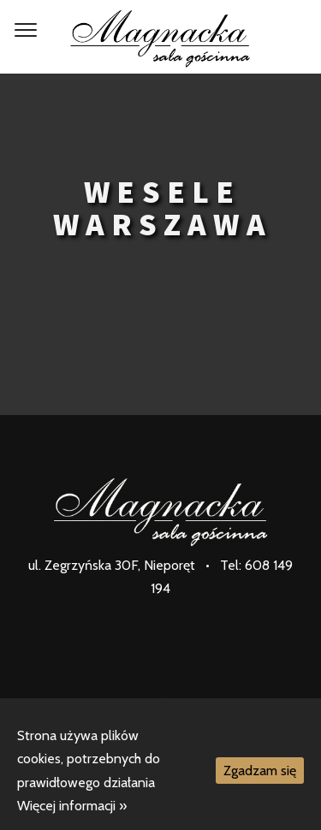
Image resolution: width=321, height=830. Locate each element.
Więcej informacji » (72, 805)
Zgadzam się (259, 770)
